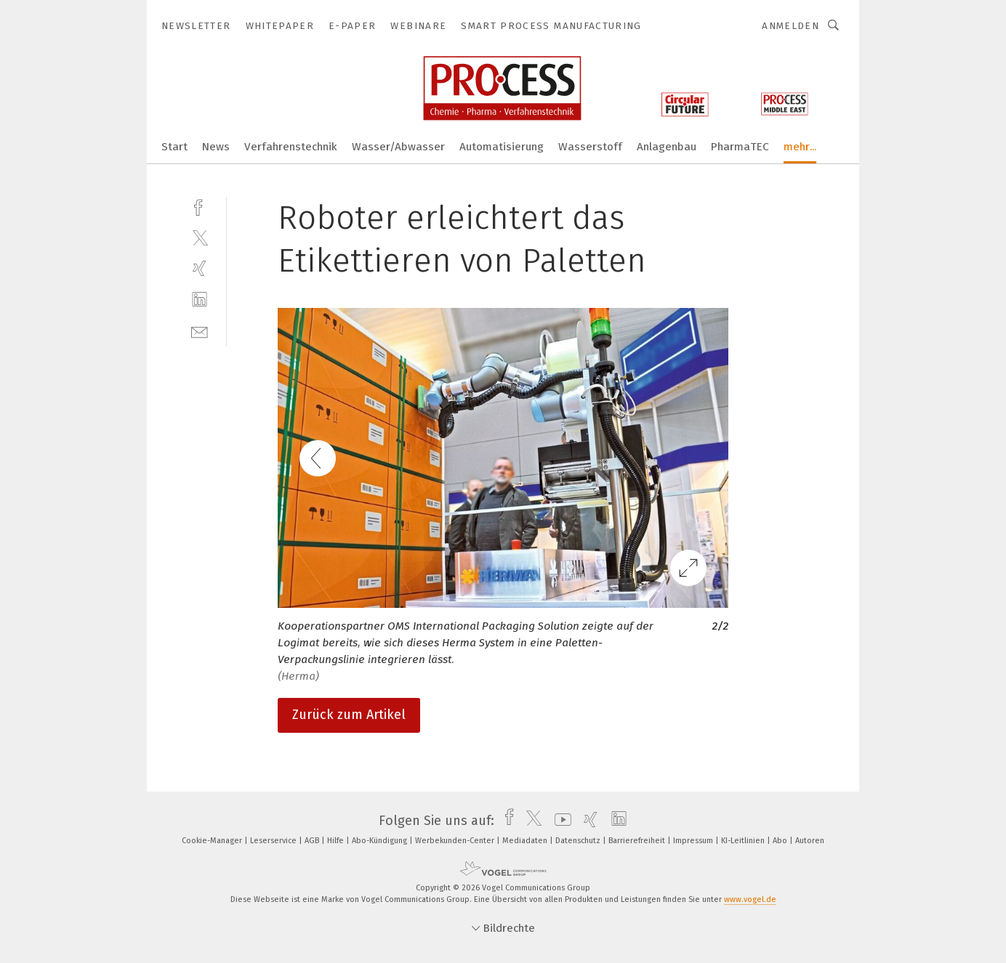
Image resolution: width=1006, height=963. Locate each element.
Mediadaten (526, 840)
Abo (781, 840)
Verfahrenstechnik (290, 146)
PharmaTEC (740, 146)
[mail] (199, 331)
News (216, 146)
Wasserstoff (590, 146)
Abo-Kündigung (380, 840)
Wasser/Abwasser (398, 146)
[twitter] (199, 237)
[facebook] (199, 206)
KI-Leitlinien (744, 840)
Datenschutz (579, 840)
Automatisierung (501, 146)
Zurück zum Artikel (349, 715)
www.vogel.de (750, 899)
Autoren (809, 840)
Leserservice (274, 840)
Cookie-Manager (213, 840)
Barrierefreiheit (637, 840)
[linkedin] (199, 299)
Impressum (694, 840)
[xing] (199, 268)
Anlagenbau (666, 146)
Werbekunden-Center (455, 840)
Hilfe (336, 840)
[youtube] (559, 821)
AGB (313, 840)
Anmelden (790, 26)
